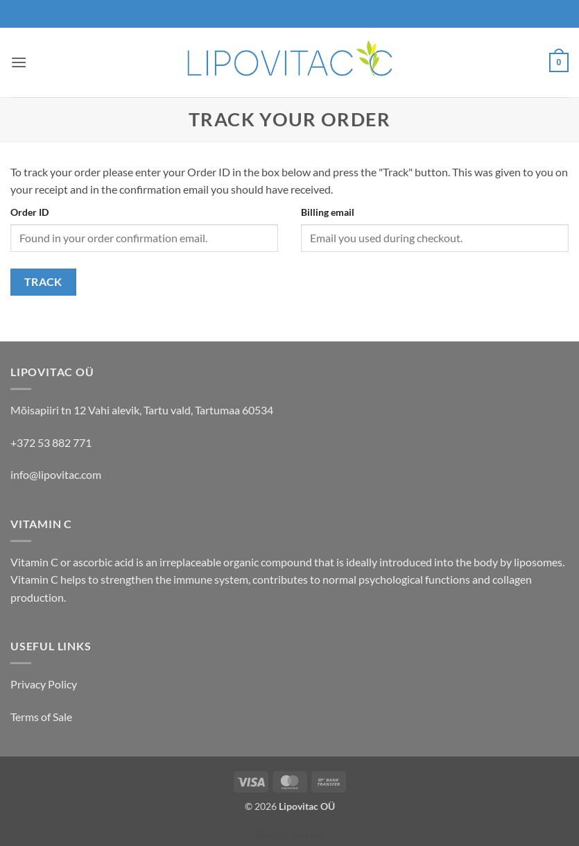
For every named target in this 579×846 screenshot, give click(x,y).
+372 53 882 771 (51, 442)
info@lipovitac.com (55, 474)
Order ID (29, 212)
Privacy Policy (43, 684)
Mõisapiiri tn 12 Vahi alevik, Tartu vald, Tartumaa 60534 (141, 409)
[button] (18, 62)
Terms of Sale (41, 716)
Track (43, 282)
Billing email (327, 212)
